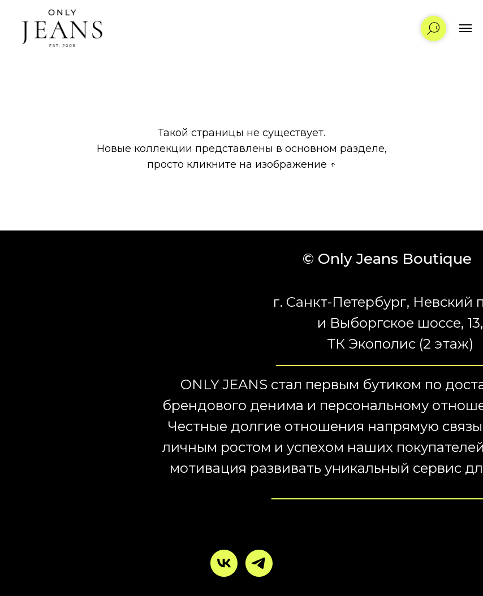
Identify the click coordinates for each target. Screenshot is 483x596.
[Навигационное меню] (465, 28)
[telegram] (259, 563)
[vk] (224, 563)
